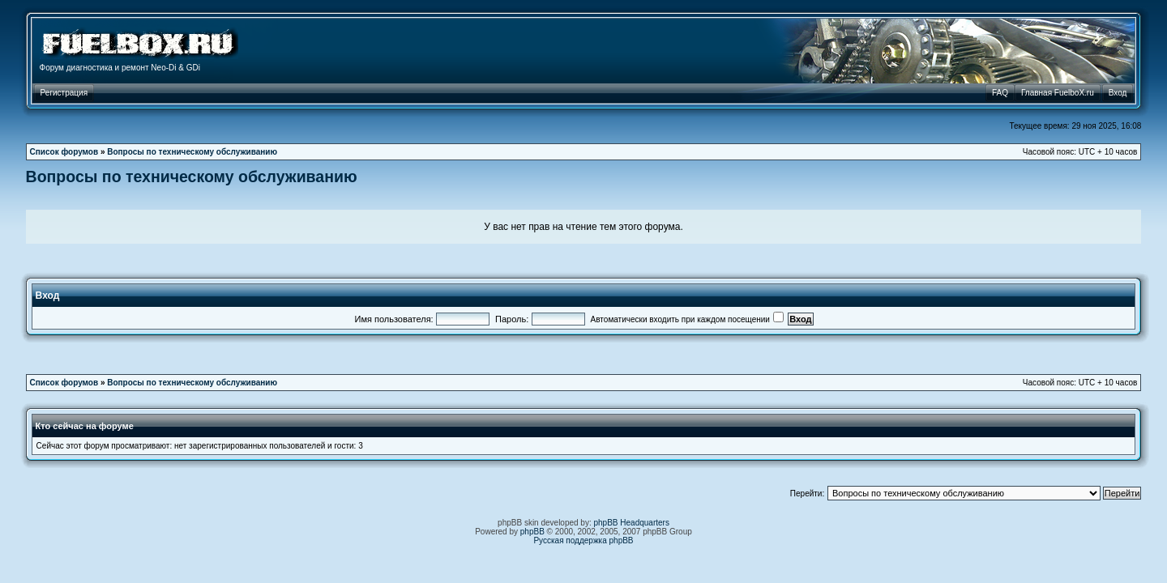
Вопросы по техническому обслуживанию (192, 151)
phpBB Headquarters (631, 522)
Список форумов (64, 151)
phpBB (532, 531)
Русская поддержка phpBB (583, 540)
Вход (48, 295)
